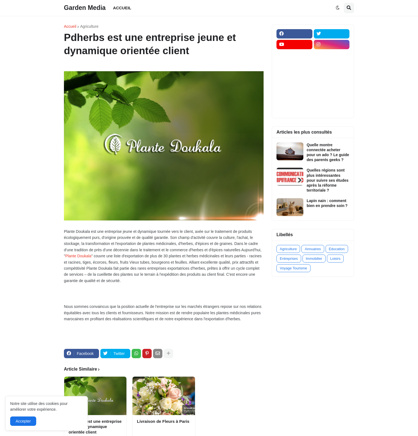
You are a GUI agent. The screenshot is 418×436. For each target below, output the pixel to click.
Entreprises (289, 258)
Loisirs (335, 258)
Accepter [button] (23, 421)
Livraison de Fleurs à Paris (163, 421)
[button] (338, 8)
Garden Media (85, 7)
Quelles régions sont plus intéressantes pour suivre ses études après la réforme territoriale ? (328, 180)
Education (337, 249)
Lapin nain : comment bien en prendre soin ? (327, 203)
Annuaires (313, 249)
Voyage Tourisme (293, 268)
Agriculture (89, 26)
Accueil (70, 26)
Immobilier (314, 258)
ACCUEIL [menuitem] (122, 7)
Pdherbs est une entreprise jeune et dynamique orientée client (95, 426)
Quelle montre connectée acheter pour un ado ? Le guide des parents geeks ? (328, 152)
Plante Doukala (78, 256)
